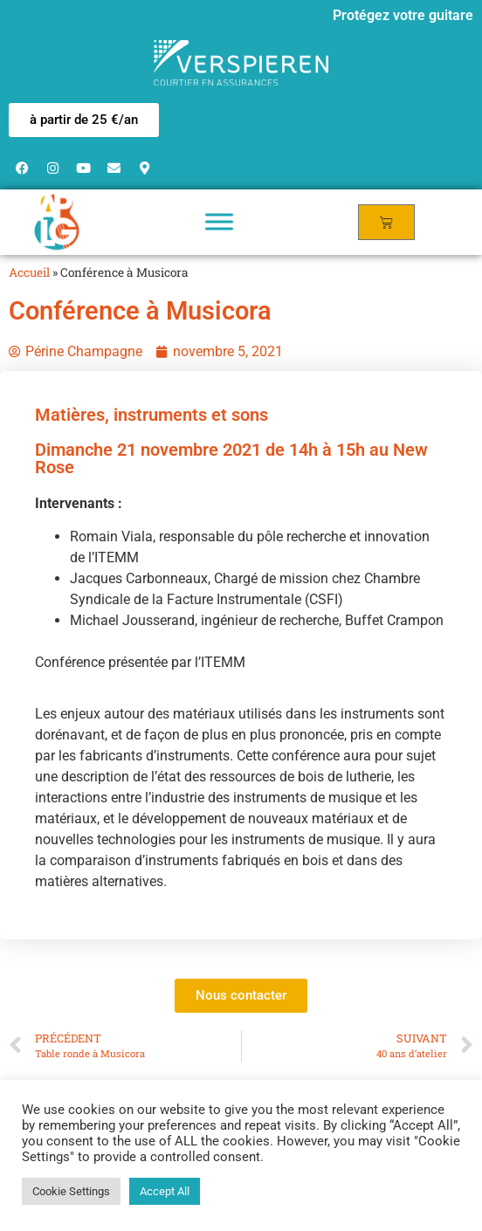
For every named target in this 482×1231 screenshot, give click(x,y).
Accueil (29, 272)
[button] (84, 120)
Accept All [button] (164, 1191)
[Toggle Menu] (219, 222)
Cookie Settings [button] (71, 1191)
